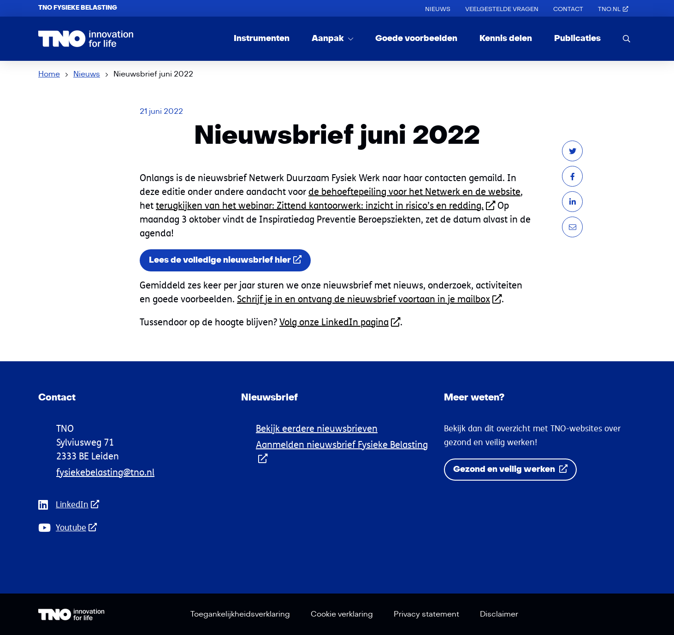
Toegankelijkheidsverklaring (240, 614)
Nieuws (437, 9)
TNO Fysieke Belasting (77, 8)
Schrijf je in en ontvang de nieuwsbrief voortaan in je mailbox (369, 299)
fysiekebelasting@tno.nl (105, 472)
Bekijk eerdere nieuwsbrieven (317, 428)
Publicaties (577, 38)
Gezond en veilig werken (510, 469)
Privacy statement (426, 614)
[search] (626, 38)
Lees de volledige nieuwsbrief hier (225, 260)
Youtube (79, 527)
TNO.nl (613, 9)
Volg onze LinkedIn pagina (339, 322)
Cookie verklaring (342, 614)
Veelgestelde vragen (501, 9)
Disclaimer (499, 614)
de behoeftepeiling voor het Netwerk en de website (414, 191)
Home (49, 74)
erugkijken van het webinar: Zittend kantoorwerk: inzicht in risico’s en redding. (327, 205)
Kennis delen (505, 38)
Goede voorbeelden (416, 38)
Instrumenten (262, 38)
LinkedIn (80, 504)
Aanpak (329, 38)
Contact (568, 9)
